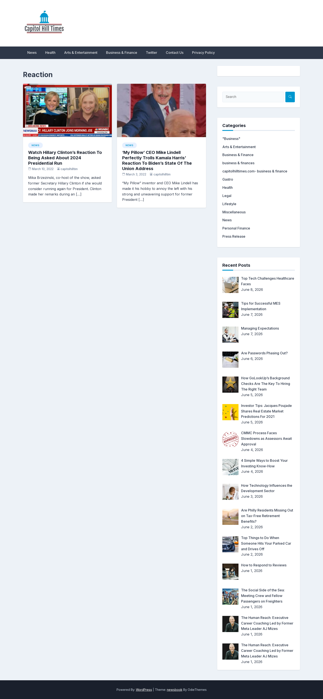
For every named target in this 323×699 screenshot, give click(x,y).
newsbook (174, 689)
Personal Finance (236, 228)
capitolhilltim (69, 169)
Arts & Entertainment (80, 52)
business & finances (238, 163)
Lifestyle (229, 204)
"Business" (231, 138)
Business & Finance (121, 52)
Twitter (151, 52)
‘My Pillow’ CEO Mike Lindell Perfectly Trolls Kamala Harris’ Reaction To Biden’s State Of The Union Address (157, 160)
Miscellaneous (234, 212)
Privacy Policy (203, 52)
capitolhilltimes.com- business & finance (254, 171)
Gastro (227, 179)
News (32, 52)
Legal (226, 196)
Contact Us (174, 52)
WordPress (144, 689)
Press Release (233, 236)
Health (50, 52)
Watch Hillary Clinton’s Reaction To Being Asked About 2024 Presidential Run (65, 158)
